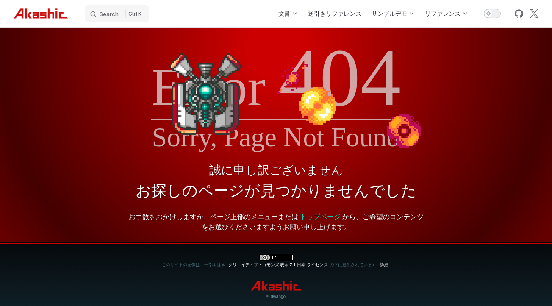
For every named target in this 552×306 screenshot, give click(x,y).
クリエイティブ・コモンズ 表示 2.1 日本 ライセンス (278, 264)
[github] (519, 13)
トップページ (320, 216)
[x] (534, 13)
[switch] (492, 13)
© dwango (276, 296)
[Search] (117, 13)
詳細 (384, 264)
